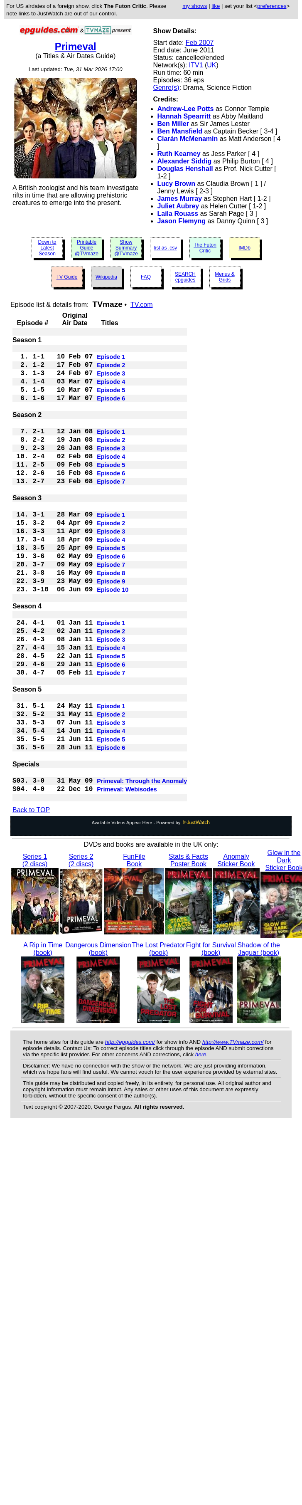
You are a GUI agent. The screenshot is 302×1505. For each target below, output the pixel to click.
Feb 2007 (200, 42)
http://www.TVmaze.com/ (232, 1123)
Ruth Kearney (179, 153)
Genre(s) (166, 87)
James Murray (179, 198)
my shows (194, 6)
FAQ (146, 277)
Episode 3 (111, 379)
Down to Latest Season (47, 248)
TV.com (141, 304)
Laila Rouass (178, 213)
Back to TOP (31, 891)
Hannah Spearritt (184, 116)
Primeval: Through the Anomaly (142, 860)
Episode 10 (112, 635)
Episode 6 (111, 409)
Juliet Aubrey (178, 206)
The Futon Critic (205, 248)
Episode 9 (111, 625)
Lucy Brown (176, 183)
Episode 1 (111, 359)
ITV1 (196, 65)
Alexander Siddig (184, 161)
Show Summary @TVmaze (126, 248)
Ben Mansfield (179, 131)
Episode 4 (111, 389)
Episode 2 (111, 369)
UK (211, 65)
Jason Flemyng (181, 221)
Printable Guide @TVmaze (86, 248)
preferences (271, 6)
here (200, 1136)
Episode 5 (111, 399)
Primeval (75, 46)
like (215, 6)
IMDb (244, 248)
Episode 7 (111, 507)
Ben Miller (173, 123)
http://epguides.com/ (130, 1123)
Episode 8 (111, 615)
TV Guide (67, 277)
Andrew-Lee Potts (185, 108)
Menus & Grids (224, 277)
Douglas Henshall (185, 168)
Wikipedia (106, 277)
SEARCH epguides (185, 277)
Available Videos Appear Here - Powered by (151, 904)
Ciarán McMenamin (187, 138)
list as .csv (165, 248)
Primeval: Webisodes (127, 870)
